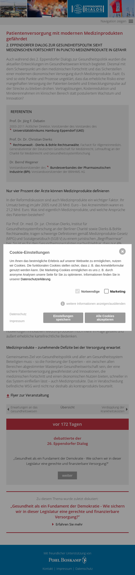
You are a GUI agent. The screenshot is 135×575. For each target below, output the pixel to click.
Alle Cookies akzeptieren (105, 317)
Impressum (17, 321)
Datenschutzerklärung (35, 279)
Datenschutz (18, 314)
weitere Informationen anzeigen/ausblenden (95, 303)
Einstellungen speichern (63, 317)
